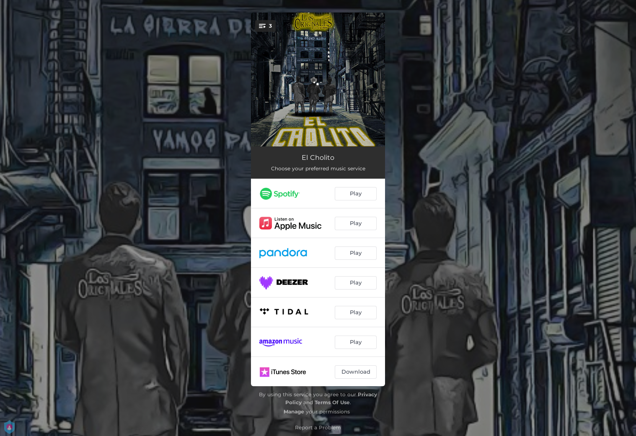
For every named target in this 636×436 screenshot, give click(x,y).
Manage (294, 411)
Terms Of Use (332, 402)
